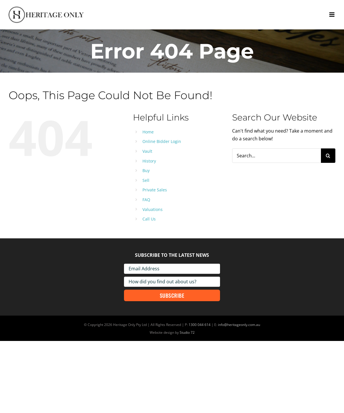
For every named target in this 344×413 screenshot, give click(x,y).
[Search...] (276, 155)
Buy (146, 170)
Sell (145, 180)
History (149, 161)
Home (148, 132)
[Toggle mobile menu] (332, 15)
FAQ (146, 199)
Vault (147, 151)
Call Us (149, 219)
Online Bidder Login (161, 141)
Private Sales (154, 190)
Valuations (152, 209)
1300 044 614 (199, 324)
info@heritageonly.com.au (239, 324)
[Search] (328, 155)
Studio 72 (187, 332)
